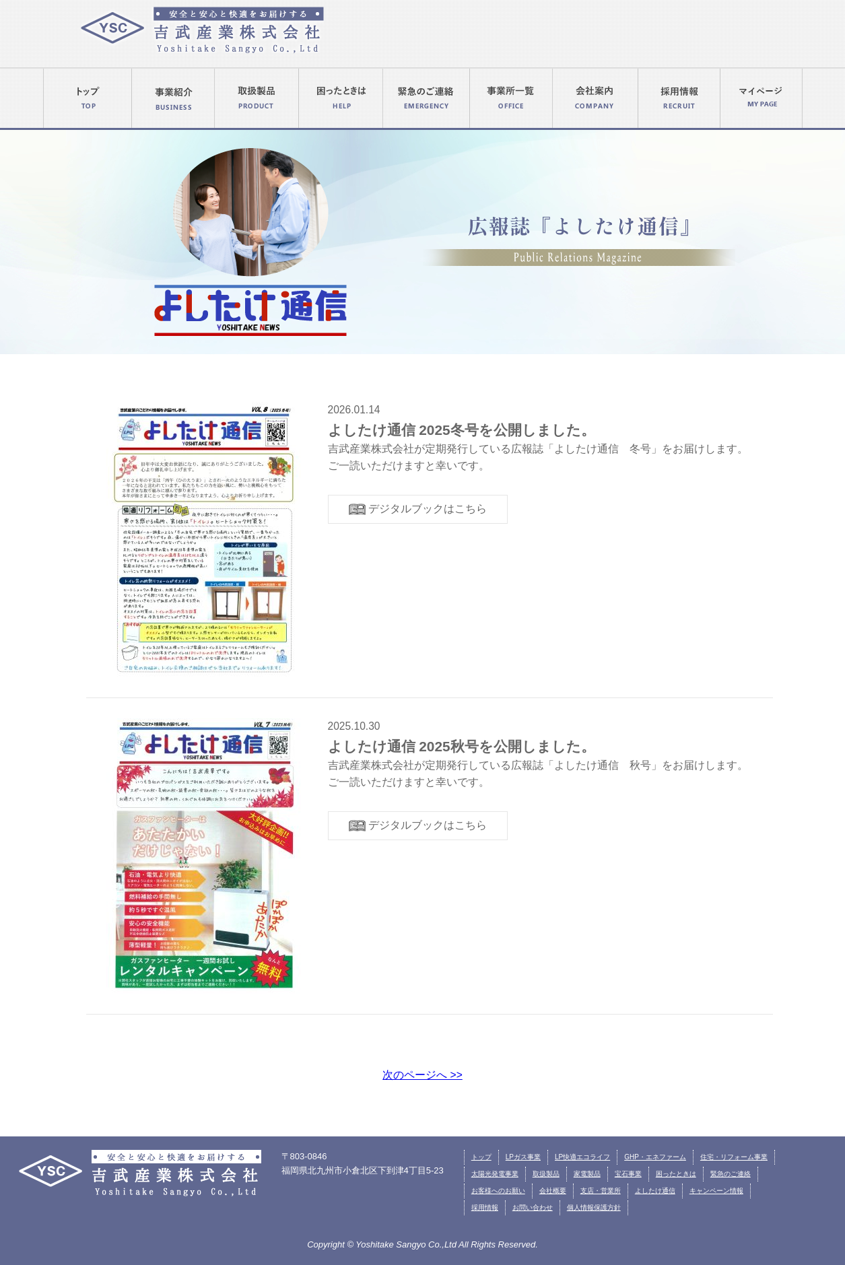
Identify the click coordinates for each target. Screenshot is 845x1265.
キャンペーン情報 (716, 1190)
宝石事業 (628, 1173)
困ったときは (676, 1173)
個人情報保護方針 (594, 1207)
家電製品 (587, 1173)
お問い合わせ (532, 1207)
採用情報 (484, 1207)
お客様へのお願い (498, 1190)
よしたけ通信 (655, 1190)
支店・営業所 (600, 1190)
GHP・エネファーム (655, 1157)
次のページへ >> (422, 1075)
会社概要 (552, 1190)
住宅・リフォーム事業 (734, 1157)
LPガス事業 (523, 1157)
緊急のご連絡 (730, 1173)
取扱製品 (546, 1173)
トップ (481, 1157)
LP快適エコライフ (582, 1157)
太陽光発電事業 (494, 1173)
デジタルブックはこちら (418, 509)
